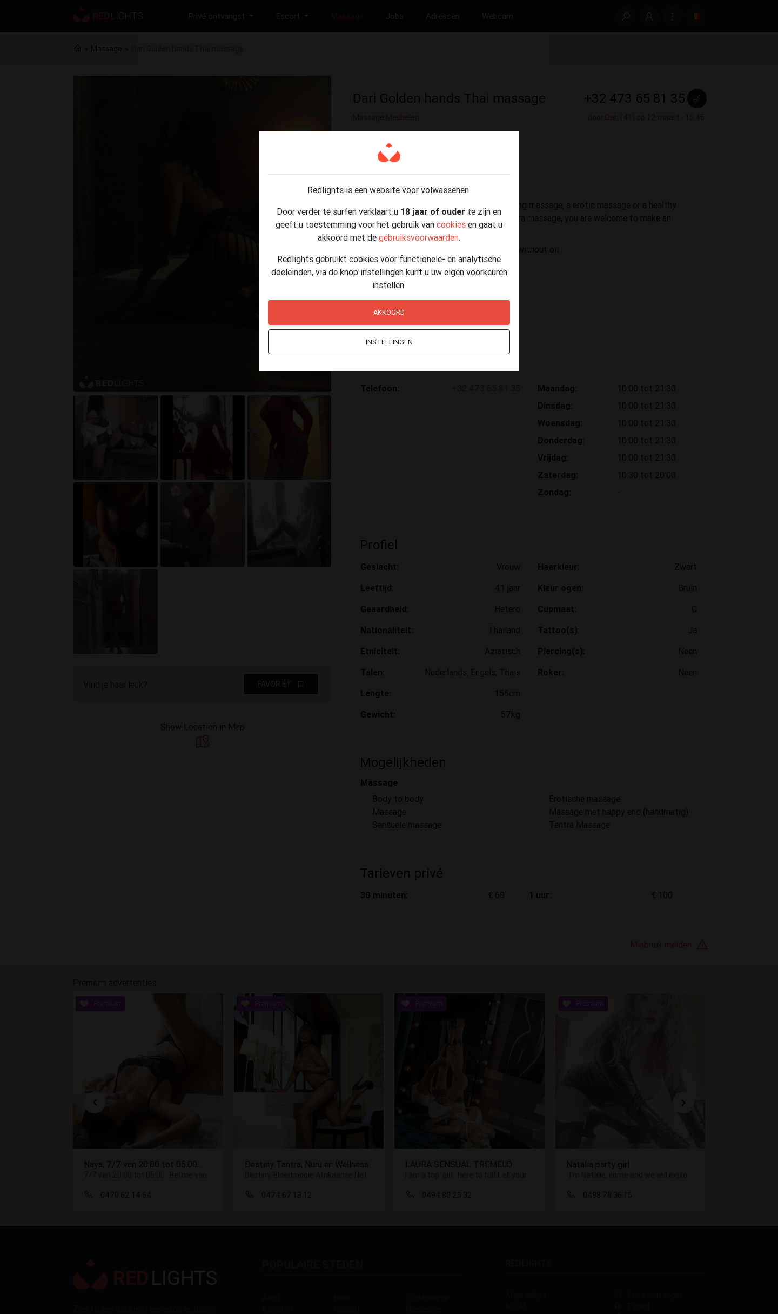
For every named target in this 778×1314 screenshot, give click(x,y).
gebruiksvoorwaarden (419, 237)
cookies (451, 224)
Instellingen (389, 342)
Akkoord (389, 312)
